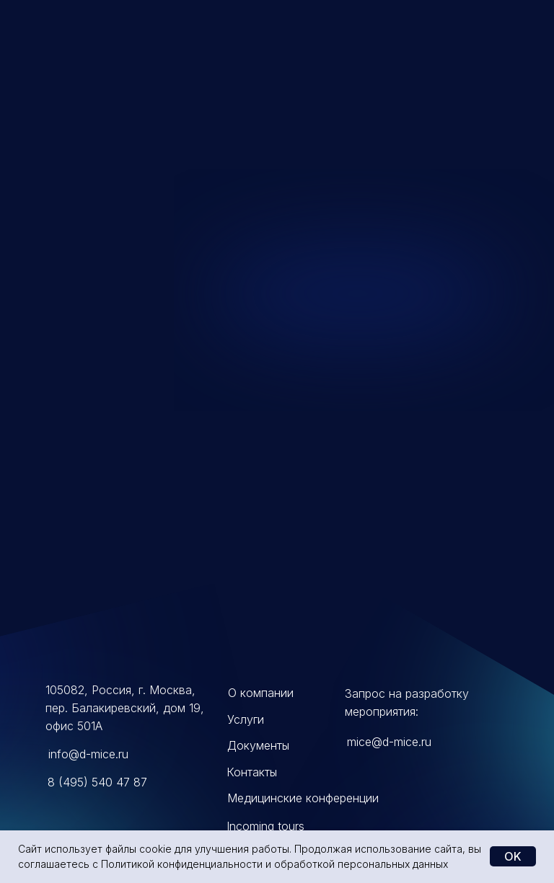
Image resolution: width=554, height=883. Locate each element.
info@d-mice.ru (88, 754)
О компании (261, 692)
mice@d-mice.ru (389, 742)
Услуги (245, 719)
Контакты (252, 772)
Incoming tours (265, 826)
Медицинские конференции (303, 798)
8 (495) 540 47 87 (97, 782)
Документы (258, 745)
